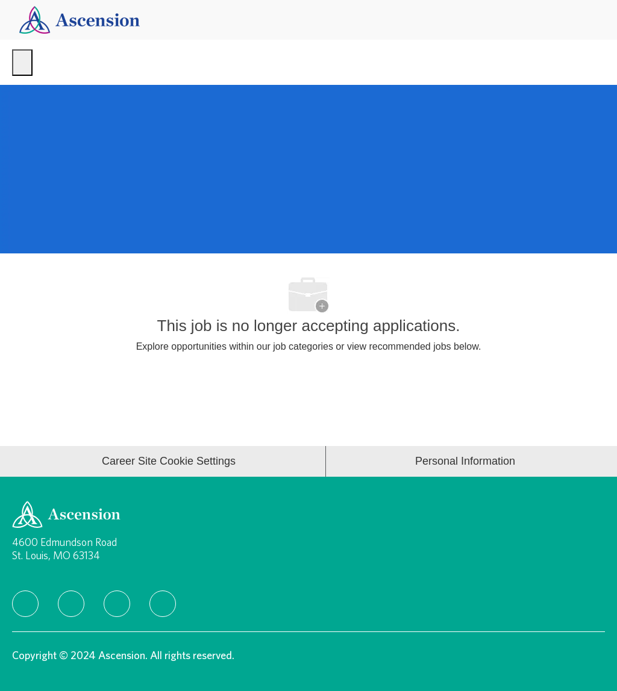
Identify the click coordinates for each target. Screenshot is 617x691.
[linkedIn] (71, 603)
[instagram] (117, 603)
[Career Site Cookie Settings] (169, 461)
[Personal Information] (465, 461)
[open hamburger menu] (22, 62)
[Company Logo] (79, 19)
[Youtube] (162, 603)
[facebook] (25, 603)
